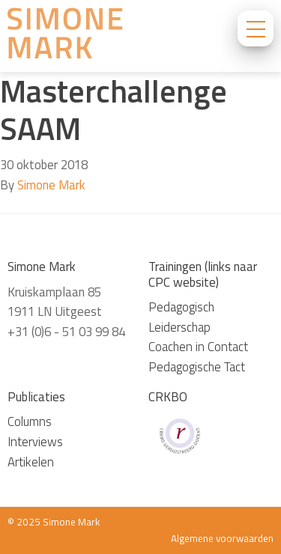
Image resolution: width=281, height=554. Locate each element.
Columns (29, 421)
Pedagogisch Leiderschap (181, 317)
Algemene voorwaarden (222, 538)
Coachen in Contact (198, 346)
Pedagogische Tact (196, 367)
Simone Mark (51, 185)
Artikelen (30, 462)
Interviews (35, 441)
